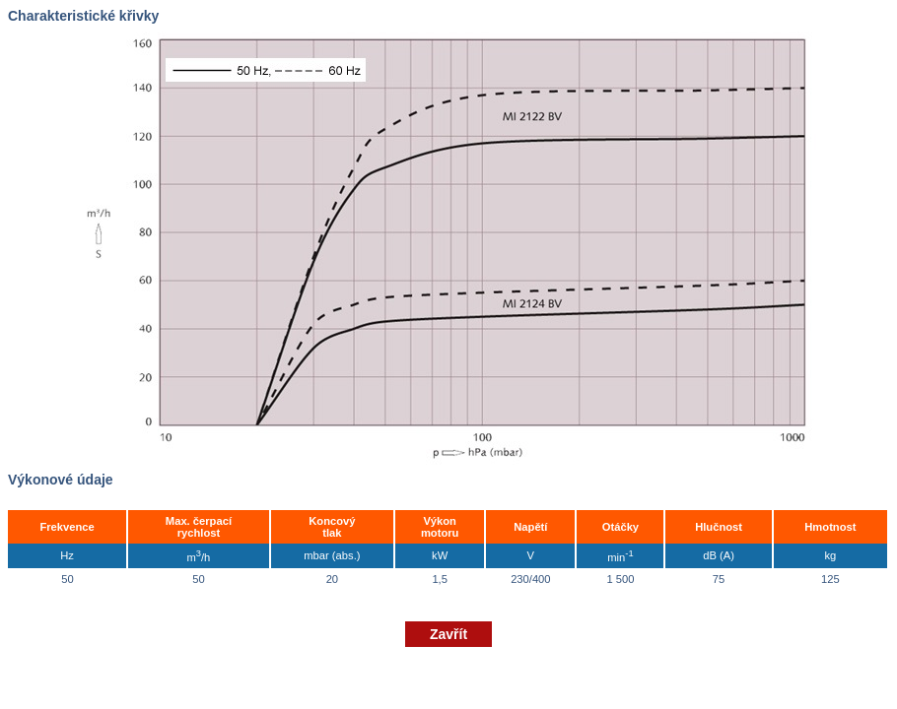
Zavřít (448, 634)
